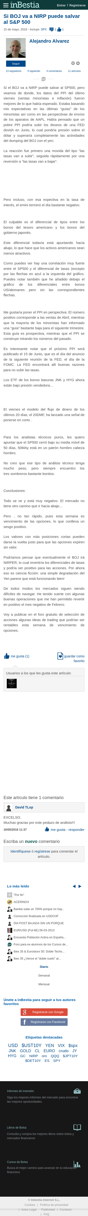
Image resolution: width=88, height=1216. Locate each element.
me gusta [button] (14, 656)
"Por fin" (19, 895)
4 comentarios (54, 71)
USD (13, 1045)
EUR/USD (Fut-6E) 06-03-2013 (34, 930)
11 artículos (74, 71)
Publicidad (48, 1209)
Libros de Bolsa (44, 1127)
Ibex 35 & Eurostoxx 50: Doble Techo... (39, 951)
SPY (57, 1061)
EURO (49, 1051)
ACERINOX (21, 902)
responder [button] (76, 830)
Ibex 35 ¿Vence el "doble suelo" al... (37, 958)
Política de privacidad (54, 1205)
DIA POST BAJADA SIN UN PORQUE (39, 923)
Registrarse (77, 5)
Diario (44, 967)
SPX (44, 29)
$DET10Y (33, 1061)
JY (74, 1051)
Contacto (66, 1209)
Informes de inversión (44, 1091)
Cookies (29, 1205)
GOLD (25, 1051)
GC (23, 1056)
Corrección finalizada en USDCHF (36, 916)
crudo (64, 1051)
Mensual (44, 984)
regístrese (42, 851)
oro (44, 1056)
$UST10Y (32, 1045)
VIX (61, 1045)
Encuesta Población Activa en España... (40, 937)
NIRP (33, 1056)
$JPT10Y (70, 1056)
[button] (16, 63)
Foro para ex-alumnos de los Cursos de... (41, 944)
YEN (49, 1045)
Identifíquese (20, 851)
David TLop (24, 807)
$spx (73, 1045)
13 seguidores (13, 71)
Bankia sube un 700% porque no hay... (39, 909)
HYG (12, 1056)
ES (47, 1061)
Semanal (44, 975)
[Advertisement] (44, 740)
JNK (12, 1051)
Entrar (61, 5)
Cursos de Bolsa (44, 1163)
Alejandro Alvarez (49, 41)
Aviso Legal (29, 1209)
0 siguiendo (34, 71)
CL (37, 1051)
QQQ (55, 1056)
